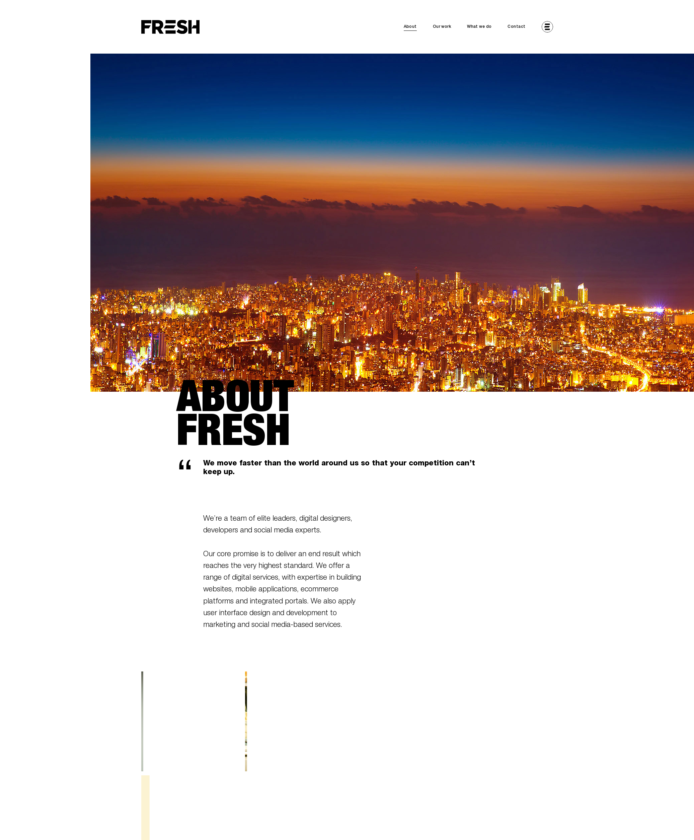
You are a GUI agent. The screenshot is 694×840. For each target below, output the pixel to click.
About (410, 27)
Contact (516, 27)
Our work (442, 27)
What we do (479, 27)
